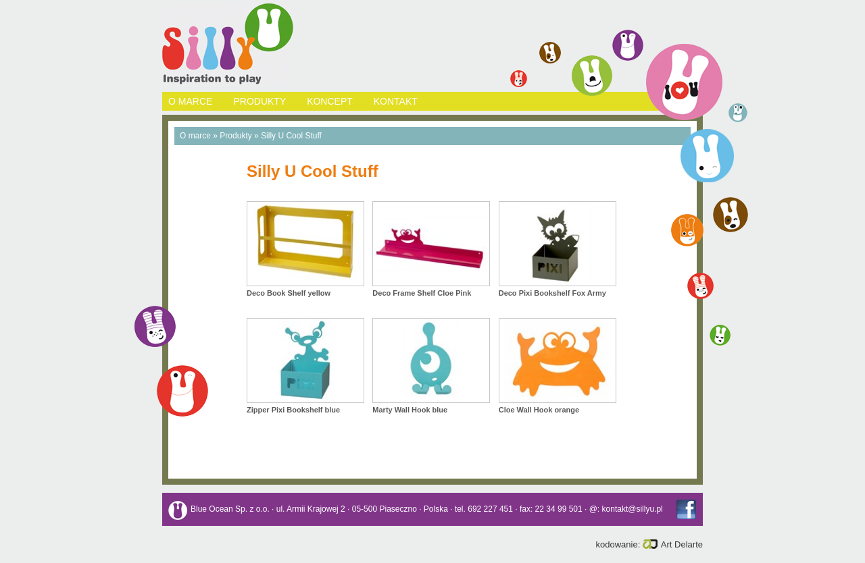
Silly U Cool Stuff (291, 135)
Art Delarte (673, 544)
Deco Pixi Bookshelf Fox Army (552, 293)
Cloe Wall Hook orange (539, 410)
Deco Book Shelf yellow (288, 293)
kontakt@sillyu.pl (632, 509)
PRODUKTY (259, 101)
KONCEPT (329, 101)
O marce (195, 135)
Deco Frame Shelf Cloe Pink (421, 293)
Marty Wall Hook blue (409, 410)
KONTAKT (396, 101)
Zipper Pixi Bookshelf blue (293, 410)
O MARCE (190, 101)
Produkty (235, 135)
